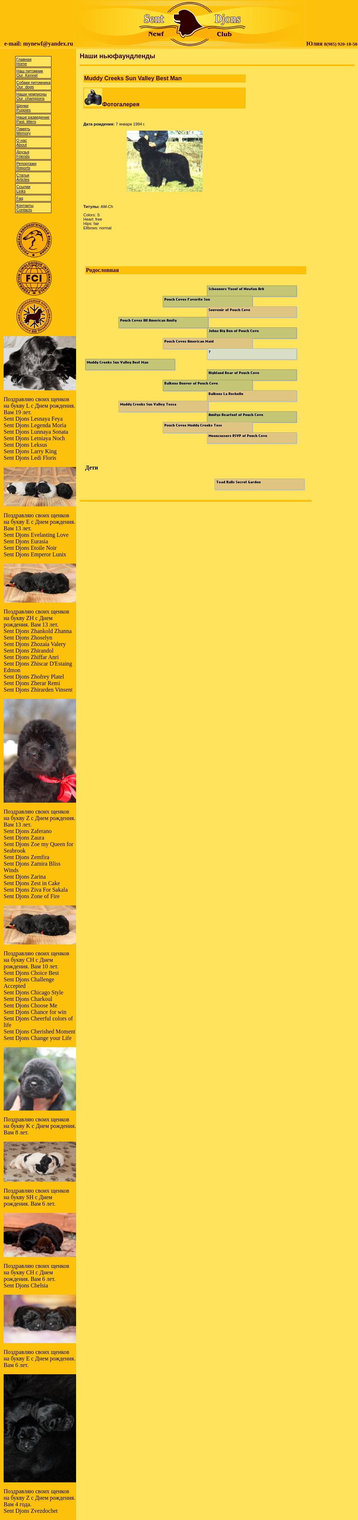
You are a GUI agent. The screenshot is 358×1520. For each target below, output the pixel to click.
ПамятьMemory (23, 131)
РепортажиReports (26, 165)
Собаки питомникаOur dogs (33, 84)
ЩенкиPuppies (23, 107)
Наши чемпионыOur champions (31, 96)
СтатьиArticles (22, 177)
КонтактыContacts (25, 207)
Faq (19, 198)
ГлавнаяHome (24, 61)
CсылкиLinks (23, 188)
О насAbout (21, 142)
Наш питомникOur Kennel (29, 73)
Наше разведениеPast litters (33, 119)
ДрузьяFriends (23, 154)
